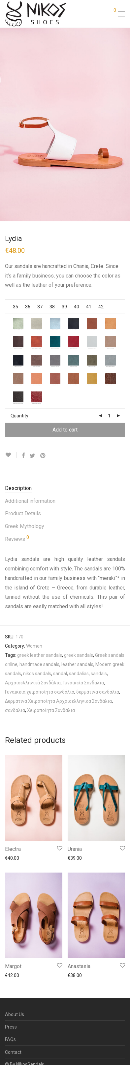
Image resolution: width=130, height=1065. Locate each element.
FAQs (10, 1039)
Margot (13, 966)
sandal (60, 673)
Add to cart (65, 430)
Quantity (19, 415)
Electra (13, 849)
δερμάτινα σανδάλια (97, 692)
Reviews (17, 538)
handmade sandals (39, 664)
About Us (14, 1014)
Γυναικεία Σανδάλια (83, 682)
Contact (13, 1052)
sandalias (79, 673)
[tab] (65, 488)
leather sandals (77, 664)
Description (18, 488)
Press (11, 1027)
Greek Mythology (24, 526)
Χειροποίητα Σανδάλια (51, 710)
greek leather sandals (39, 655)
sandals (99, 673)
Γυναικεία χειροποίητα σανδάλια (39, 692)
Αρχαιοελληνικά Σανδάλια (33, 682)
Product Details (23, 513)
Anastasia (79, 966)
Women (34, 646)
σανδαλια (15, 710)
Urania (75, 849)
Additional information (30, 501)
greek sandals (78, 655)
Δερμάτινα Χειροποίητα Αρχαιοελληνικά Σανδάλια (58, 701)
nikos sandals (37, 673)
